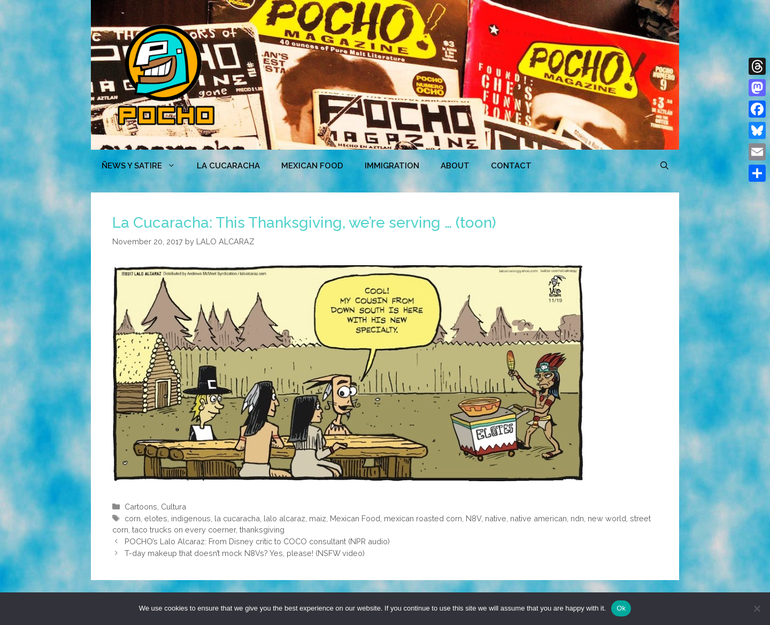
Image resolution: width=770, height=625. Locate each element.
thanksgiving (262, 529)
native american (538, 518)
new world (607, 518)
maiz (317, 518)
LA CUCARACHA (228, 166)
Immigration (392, 166)
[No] (756, 608)
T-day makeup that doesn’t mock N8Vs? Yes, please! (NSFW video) (245, 553)
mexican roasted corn (423, 518)
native (495, 518)
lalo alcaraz (284, 518)
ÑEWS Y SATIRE (144, 166)
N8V (473, 518)
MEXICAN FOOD (312, 166)
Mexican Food (355, 518)
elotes (155, 518)
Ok (621, 608)
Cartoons (141, 506)
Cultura (173, 506)
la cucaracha (237, 518)
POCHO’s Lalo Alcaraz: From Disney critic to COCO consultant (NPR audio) (257, 541)
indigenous (191, 518)
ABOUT (455, 166)
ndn (577, 518)
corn (133, 518)
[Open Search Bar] (664, 166)
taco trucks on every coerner (184, 529)
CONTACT (511, 166)
